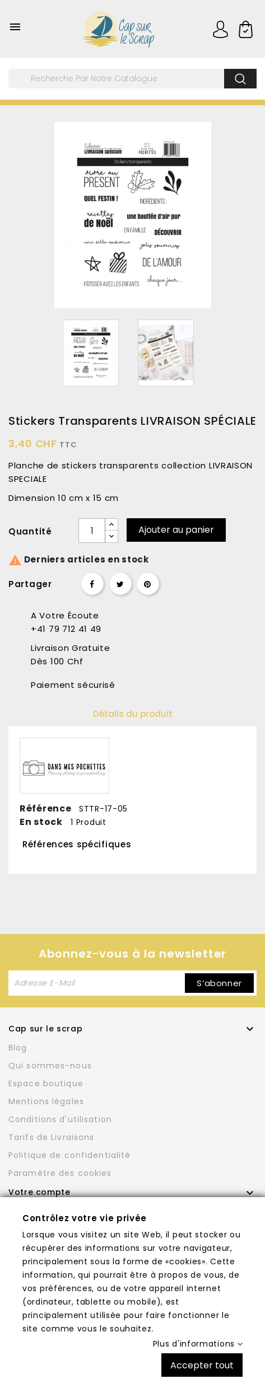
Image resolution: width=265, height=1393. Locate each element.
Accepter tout (202, 1364)
